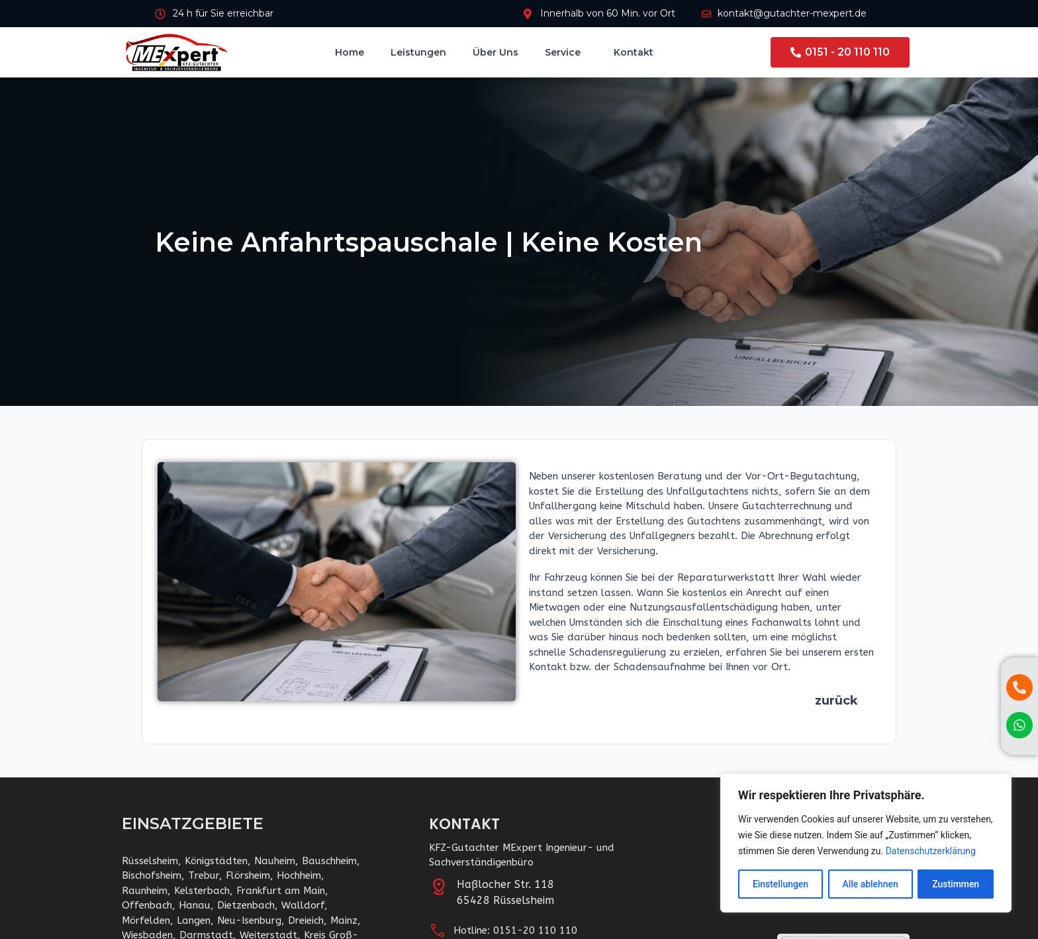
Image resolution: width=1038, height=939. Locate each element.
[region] (866, 843)
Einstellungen (781, 884)
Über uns (495, 52)
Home (349, 52)
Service (566, 52)
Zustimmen (955, 884)
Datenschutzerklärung (931, 851)
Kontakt (633, 52)
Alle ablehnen (870, 884)
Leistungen (418, 52)
